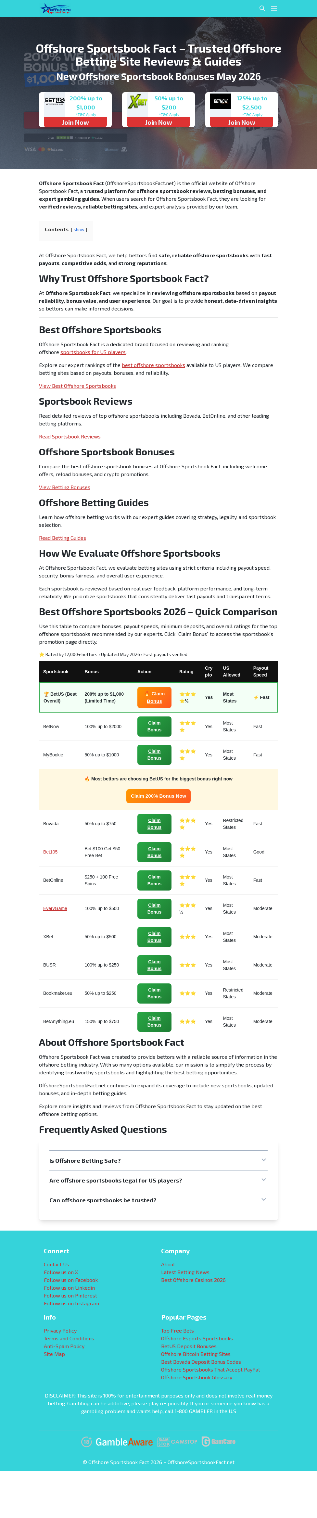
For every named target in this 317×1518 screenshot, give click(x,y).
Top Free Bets (177, 1330)
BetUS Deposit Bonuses (189, 1346)
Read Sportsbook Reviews (70, 436)
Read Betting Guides (62, 538)
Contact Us (56, 1264)
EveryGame (55, 908)
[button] (158, 1160)
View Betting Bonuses (64, 487)
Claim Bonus (154, 726)
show (79, 229)
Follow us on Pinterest (70, 1295)
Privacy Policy (60, 1330)
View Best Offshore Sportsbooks (77, 386)
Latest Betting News (185, 1272)
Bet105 (50, 851)
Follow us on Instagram (71, 1303)
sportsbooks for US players (93, 352)
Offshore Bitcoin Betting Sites (196, 1354)
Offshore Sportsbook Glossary (196, 1377)
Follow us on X (61, 1272)
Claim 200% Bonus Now (158, 796)
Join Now (75, 122)
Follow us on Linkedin (69, 1287)
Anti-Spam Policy (64, 1346)
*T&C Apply (86, 114)
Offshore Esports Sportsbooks (197, 1338)
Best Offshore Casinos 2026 (193, 1280)
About (168, 1264)
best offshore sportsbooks (153, 365)
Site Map (54, 1354)
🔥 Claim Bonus (154, 697)
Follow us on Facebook (71, 1280)
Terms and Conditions (69, 1338)
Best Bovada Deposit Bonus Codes (201, 1362)
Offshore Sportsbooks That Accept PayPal (210, 1369)
